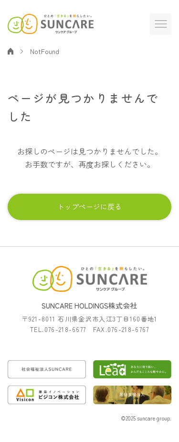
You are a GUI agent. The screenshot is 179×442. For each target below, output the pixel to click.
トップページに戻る (89, 206)
